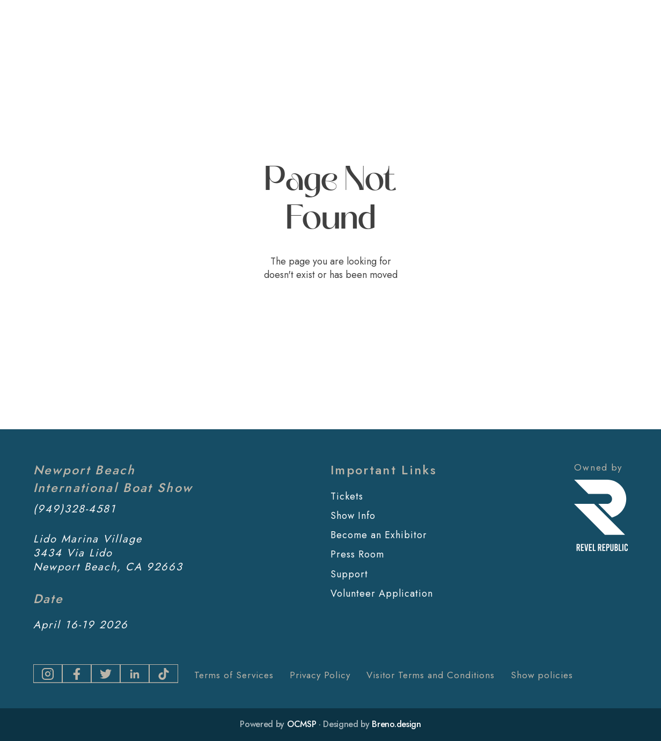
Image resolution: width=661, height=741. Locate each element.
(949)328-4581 (74, 509)
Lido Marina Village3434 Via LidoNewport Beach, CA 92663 (108, 553)
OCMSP (301, 724)
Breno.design (396, 724)
